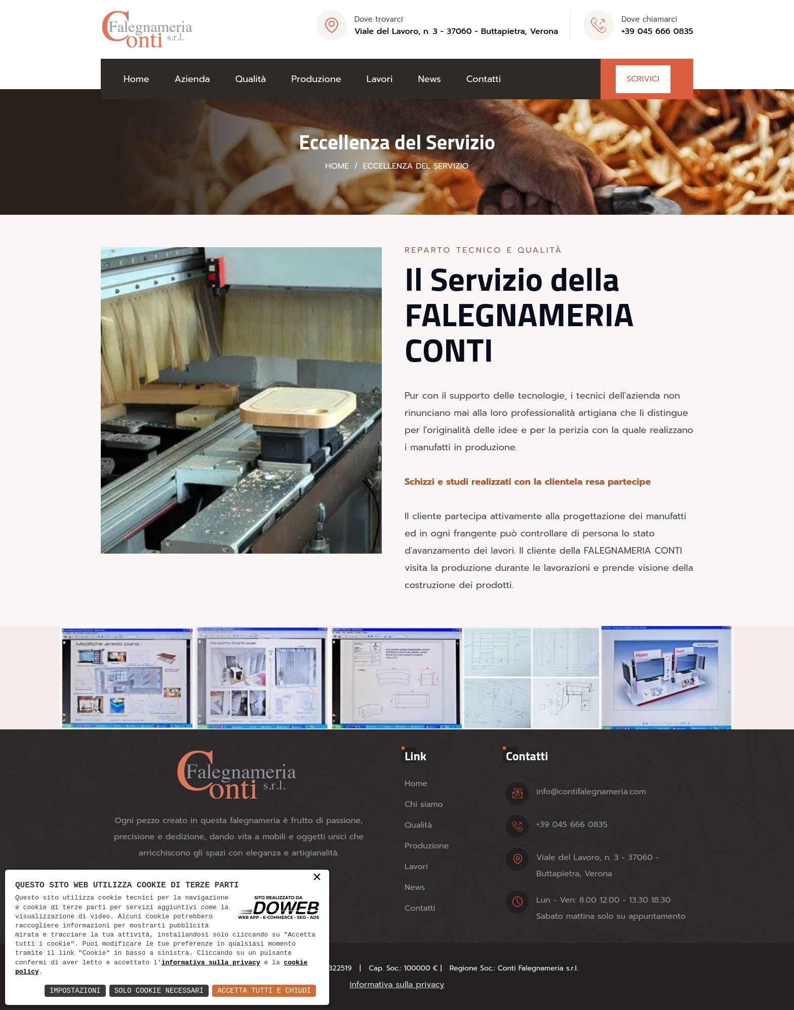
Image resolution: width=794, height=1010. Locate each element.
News (429, 79)
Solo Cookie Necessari (159, 990)
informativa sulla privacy (211, 962)
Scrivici (643, 79)
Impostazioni (75, 990)
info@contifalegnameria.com (591, 792)
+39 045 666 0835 (657, 31)
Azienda (192, 79)
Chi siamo (424, 804)
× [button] (317, 878)
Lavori (380, 79)
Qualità (250, 79)
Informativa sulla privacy (397, 985)
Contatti (483, 79)
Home (136, 79)
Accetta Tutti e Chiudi (264, 990)
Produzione (316, 79)
